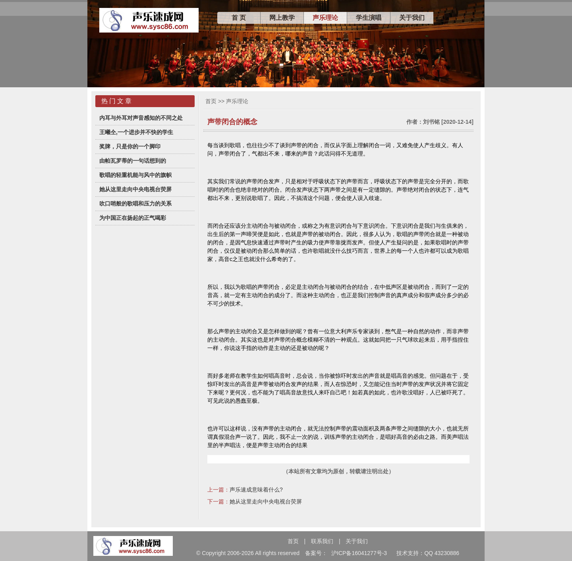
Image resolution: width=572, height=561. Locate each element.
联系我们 (322, 541)
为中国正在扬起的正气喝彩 (132, 218)
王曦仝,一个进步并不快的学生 (136, 132)
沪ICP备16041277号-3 (359, 553)
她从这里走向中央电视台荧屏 (135, 189)
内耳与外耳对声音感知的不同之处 (141, 118)
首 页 (239, 17)
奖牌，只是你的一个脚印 (129, 146)
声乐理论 (325, 17)
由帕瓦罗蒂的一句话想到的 (132, 161)
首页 (210, 101)
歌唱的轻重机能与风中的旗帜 (135, 175)
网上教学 (282, 17)
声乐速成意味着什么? (256, 489)
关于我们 (412, 17)
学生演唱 (368, 17)
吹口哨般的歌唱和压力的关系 (135, 203)
